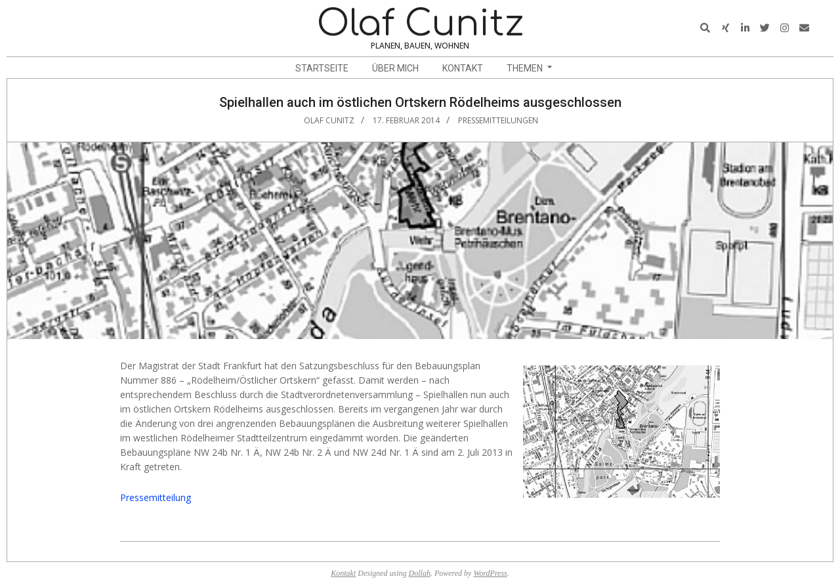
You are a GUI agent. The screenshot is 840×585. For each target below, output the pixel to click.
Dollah (419, 573)
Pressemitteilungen (498, 120)
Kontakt (343, 573)
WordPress (490, 573)
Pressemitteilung (155, 497)
